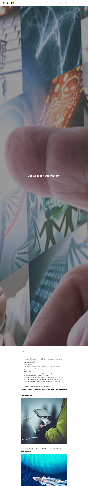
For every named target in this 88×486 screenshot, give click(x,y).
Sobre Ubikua (66, 2)
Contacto (73, 2)
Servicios (59, 2)
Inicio (51, 2)
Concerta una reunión (81, 2)
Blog (55, 2)
